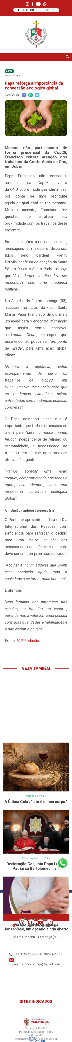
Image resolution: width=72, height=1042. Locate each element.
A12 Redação (28, 640)
